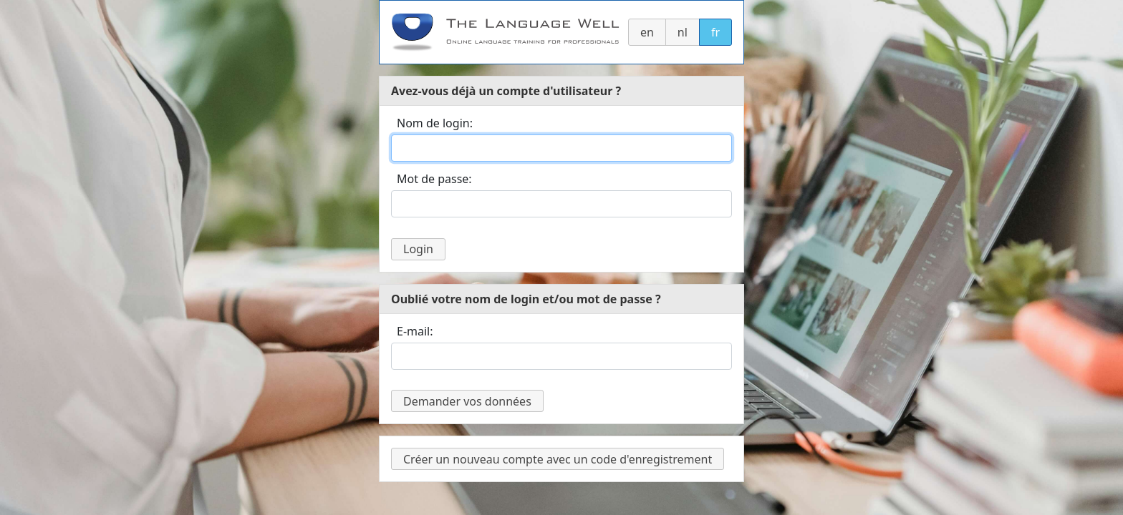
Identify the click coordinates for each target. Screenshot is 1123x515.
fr (715, 32)
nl (683, 32)
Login (418, 249)
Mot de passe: (434, 179)
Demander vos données (467, 401)
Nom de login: (435, 123)
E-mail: (415, 331)
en (647, 32)
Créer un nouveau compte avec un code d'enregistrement (557, 459)
